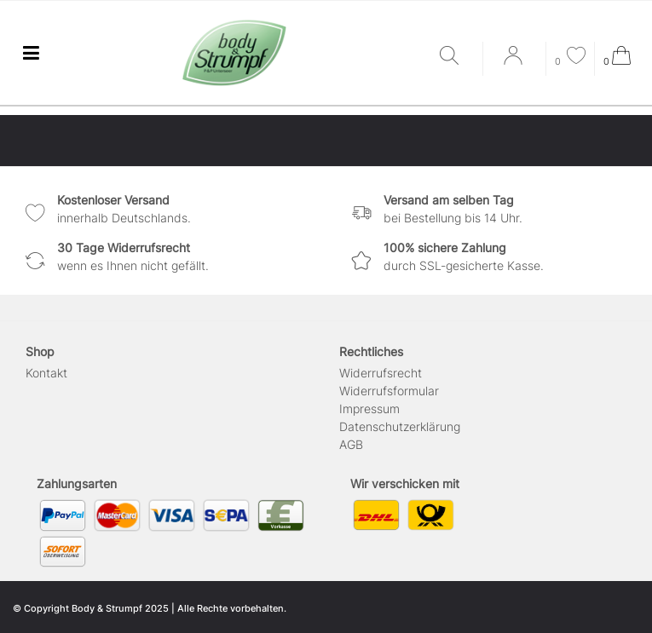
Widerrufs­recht (380, 372)
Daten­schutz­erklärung (399, 426)
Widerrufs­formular (389, 390)
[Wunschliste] (570, 57)
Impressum (369, 408)
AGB (351, 444)
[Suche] (457, 56)
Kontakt (46, 372)
